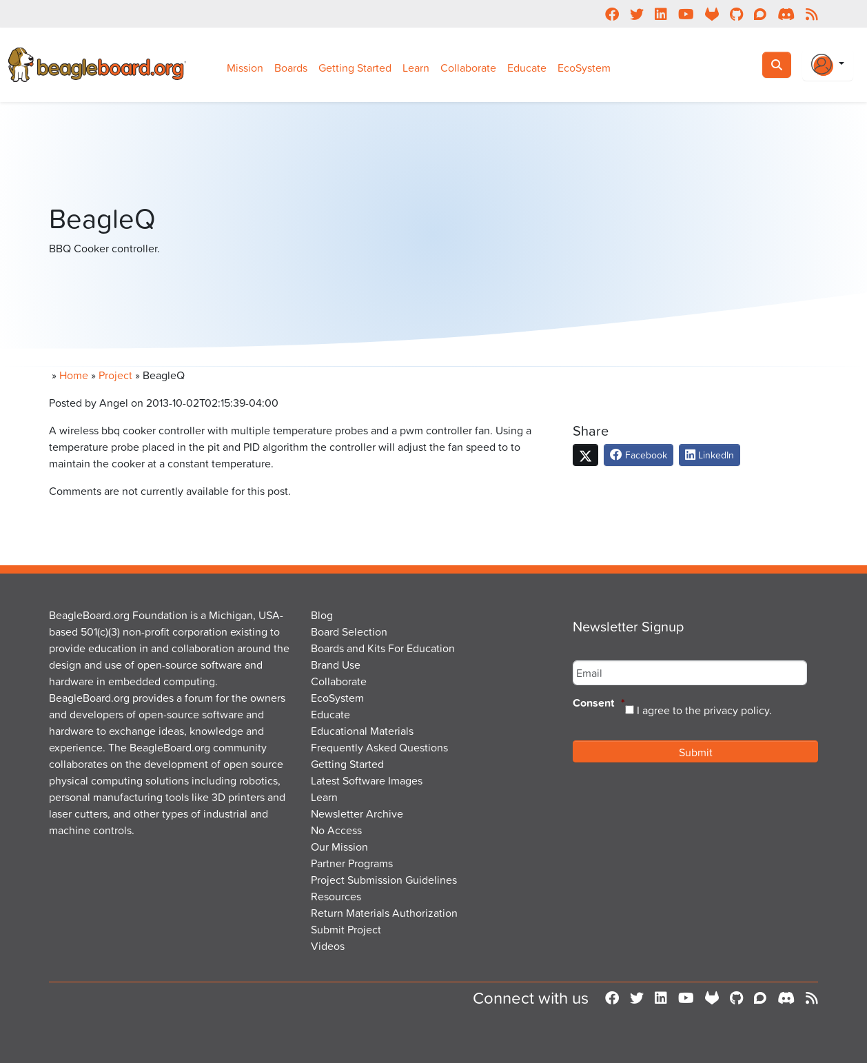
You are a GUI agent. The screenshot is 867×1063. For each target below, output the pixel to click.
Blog (322, 614)
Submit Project (346, 929)
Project (115, 375)
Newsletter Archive (357, 813)
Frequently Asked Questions (379, 747)
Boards (290, 67)
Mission (245, 67)
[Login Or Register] (827, 65)
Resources (336, 896)
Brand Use (335, 664)
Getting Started (354, 67)
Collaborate (468, 67)
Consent (599, 703)
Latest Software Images (366, 780)
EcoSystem (584, 67)
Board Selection (349, 631)
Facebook (638, 454)
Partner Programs (352, 863)
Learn (415, 67)
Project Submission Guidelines (384, 879)
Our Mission (339, 846)
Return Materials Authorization (384, 912)
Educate (527, 67)
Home (73, 375)
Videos (328, 945)
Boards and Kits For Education (383, 648)
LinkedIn (709, 454)
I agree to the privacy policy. (704, 710)
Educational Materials (362, 730)
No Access (336, 830)
